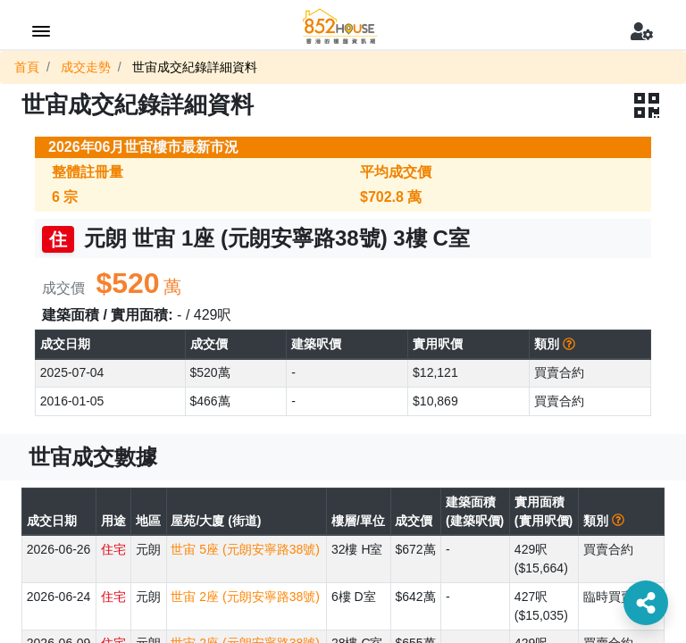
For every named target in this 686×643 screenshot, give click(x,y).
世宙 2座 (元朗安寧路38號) (245, 596)
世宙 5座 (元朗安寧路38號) (245, 549)
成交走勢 (86, 67)
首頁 (26, 67)
